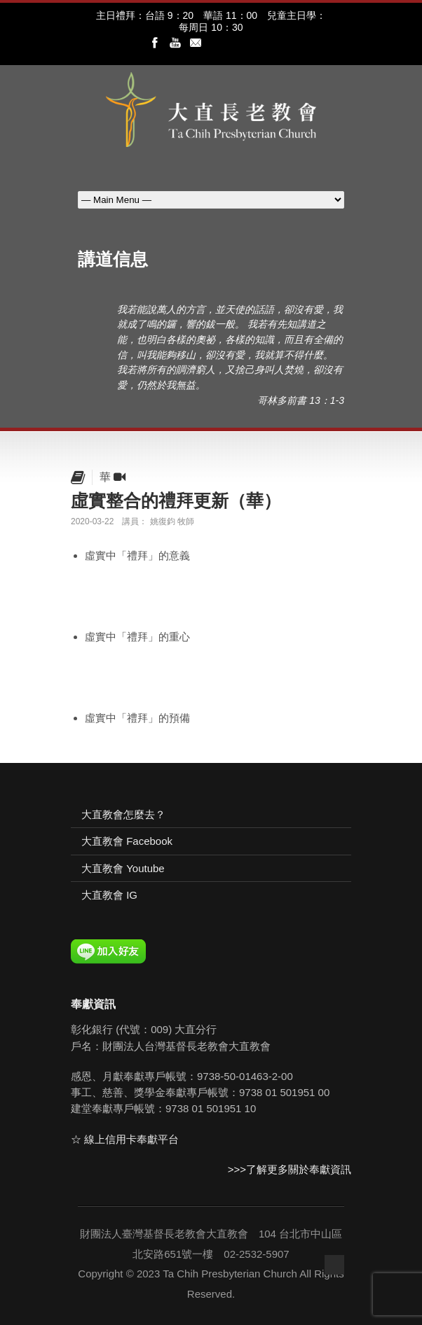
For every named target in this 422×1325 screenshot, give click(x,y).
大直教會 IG (109, 895)
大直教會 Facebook (126, 841)
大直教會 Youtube (123, 868)
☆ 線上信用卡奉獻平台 (125, 1139)
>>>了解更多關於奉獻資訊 (289, 1169)
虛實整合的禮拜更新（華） (176, 500)
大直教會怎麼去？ (123, 814)
